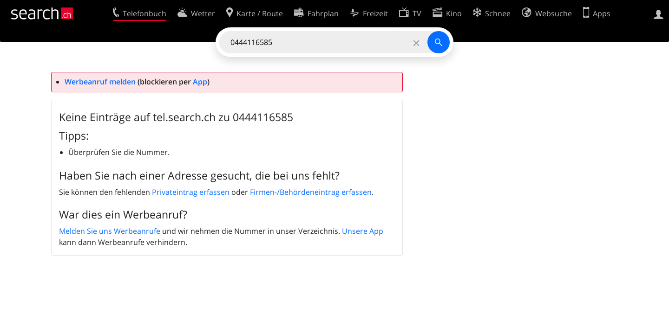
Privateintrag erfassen (191, 192)
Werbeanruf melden (100, 82)
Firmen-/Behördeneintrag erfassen (311, 192)
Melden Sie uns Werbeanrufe (109, 231)
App (200, 82)
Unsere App (362, 231)
